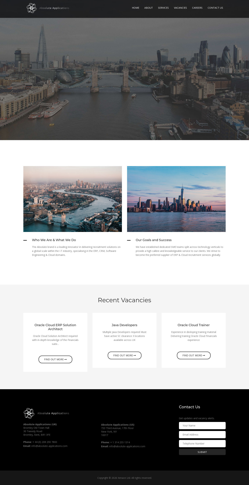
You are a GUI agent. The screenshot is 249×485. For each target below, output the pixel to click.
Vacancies (180, 7)
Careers (197, 7)
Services (163, 7)
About (148, 7)
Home (135, 7)
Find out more (55, 359)
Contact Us (215, 7)
